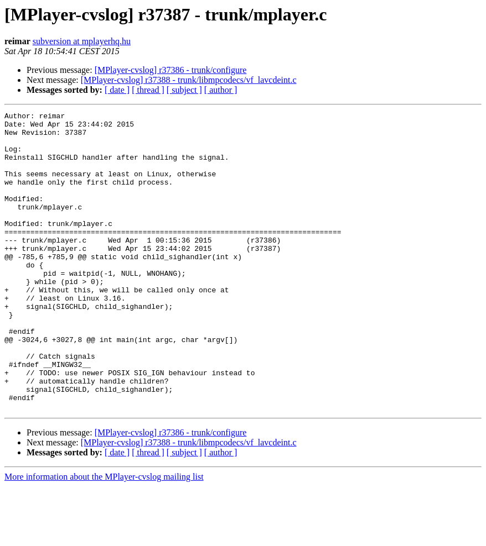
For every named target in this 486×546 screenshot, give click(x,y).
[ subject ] (184, 90)
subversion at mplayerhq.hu (82, 41)
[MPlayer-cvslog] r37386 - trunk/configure (171, 70)
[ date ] (117, 90)
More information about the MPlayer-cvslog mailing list (104, 536)
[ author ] (220, 90)
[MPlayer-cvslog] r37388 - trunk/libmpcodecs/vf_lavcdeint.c (189, 80)
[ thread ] (148, 90)
